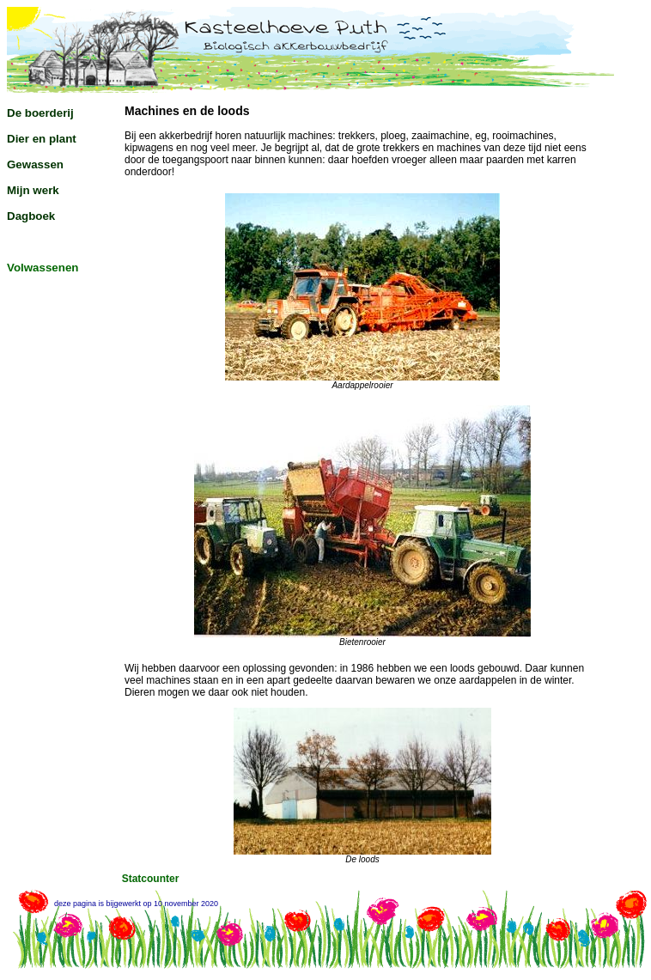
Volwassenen (42, 267)
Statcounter (150, 879)
